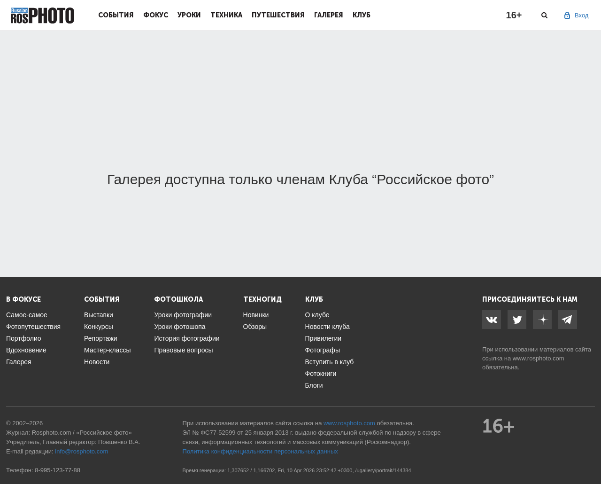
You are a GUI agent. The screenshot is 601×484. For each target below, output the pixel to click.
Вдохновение (26, 350)
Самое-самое (26, 315)
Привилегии (323, 338)
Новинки (256, 315)
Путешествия (278, 15)
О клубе (317, 315)
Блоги (314, 385)
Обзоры (255, 326)
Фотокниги (321, 373)
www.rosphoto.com (538, 358)
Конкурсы (98, 326)
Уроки (189, 15)
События (116, 15)
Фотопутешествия (33, 326)
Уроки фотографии (183, 315)
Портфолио (23, 338)
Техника (226, 15)
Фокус (155, 15)
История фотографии (186, 338)
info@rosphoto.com (81, 451)
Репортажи (100, 338)
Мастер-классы (107, 350)
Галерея (328, 15)
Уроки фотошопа (179, 326)
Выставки (98, 315)
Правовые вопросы (183, 350)
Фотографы (322, 350)
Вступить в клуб (329, 362)
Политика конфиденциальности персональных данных (260, 451)
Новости (96, 362)
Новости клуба (327, 326)
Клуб (361, 15)
